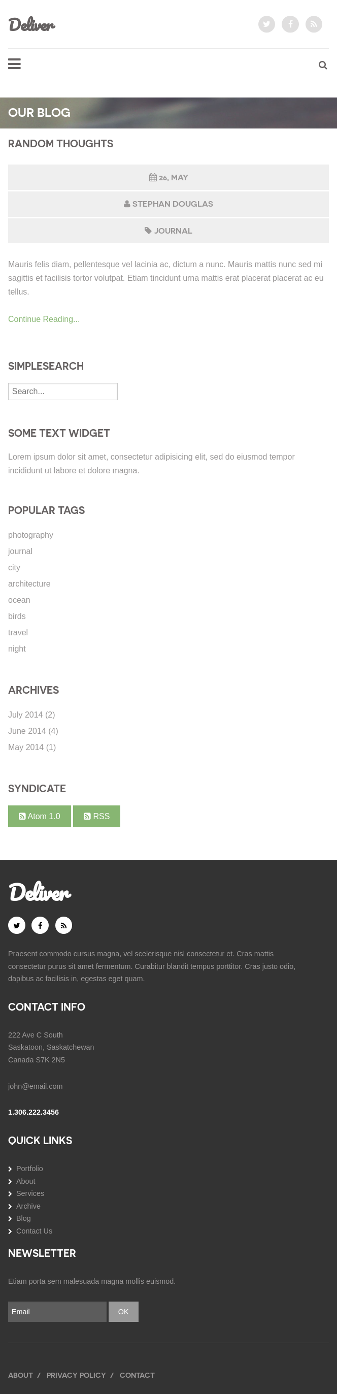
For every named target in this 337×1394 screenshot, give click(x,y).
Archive (28, 1206)
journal (173, 231)
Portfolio (29, 1168)
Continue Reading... (44, 319)
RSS (97, 816)
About (26, 1181)
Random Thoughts (60, 144)
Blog (23, 1218)
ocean (19, 600)
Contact (137, 1375)
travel (18, 632)
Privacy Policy (76, 1375)
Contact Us (34, 1231)
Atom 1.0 (39, 816)
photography (30, 535)
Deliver (30, 24)
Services (30, 1193)
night (17, 648)
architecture (29, 583)
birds (17, 616)
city (14, 567)
